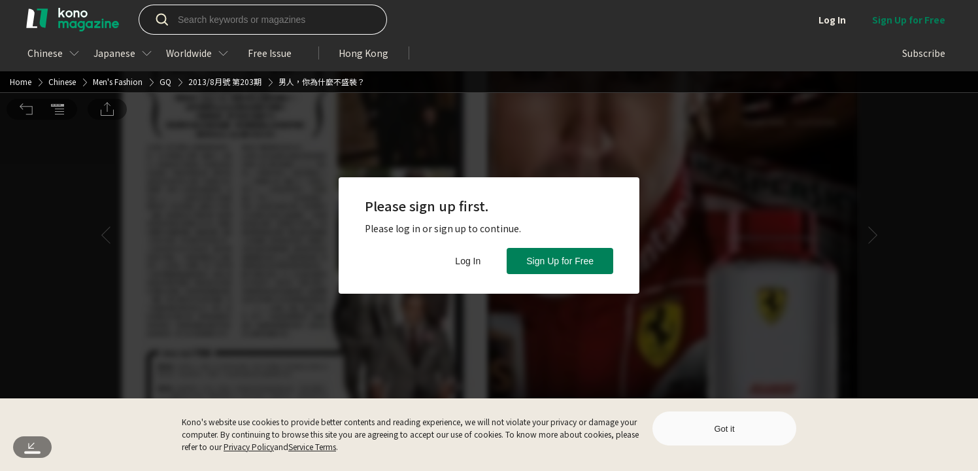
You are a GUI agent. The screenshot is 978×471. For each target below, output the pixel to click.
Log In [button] (468, 261)
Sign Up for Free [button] (560, 261)
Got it (724, 429)
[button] (26, 18)
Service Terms (312, 446)
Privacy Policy (249, 446)
